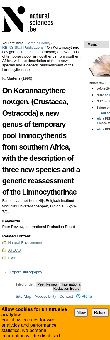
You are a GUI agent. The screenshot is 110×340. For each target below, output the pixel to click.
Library (44, 43)
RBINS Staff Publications (22, 47)
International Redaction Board (67, 286)
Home (30, 43)
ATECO (14, 250)
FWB (12, 258)
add (103, 113)
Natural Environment (25, 242)
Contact (66, 296)
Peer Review (47, 284)
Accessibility (45, 296)
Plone (84, 296)
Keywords (11, 221)
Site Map (23, 296)
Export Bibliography (26, 272)
